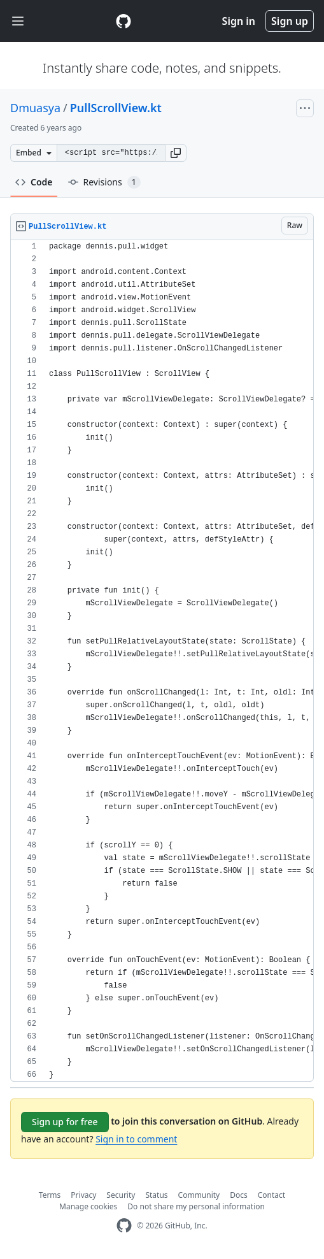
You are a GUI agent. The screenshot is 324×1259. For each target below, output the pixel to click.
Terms (50, 1195)
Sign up (289, 21)
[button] (176, 153)
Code (34, 182)
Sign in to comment (136, 1139)
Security (120, 1195)
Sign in (238, 21)
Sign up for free (65, 1122)
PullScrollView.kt (116, 107)
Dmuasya (35, 107)
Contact (271, 1195)
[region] (162, 661)
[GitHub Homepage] (124, 1226)
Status (156, 1195)
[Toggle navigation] (17, 21)
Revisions (104, 182)
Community (199, 1195)
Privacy (83, 1195)
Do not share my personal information (196, 1206)
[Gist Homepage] (123, 21)
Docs (239, 1195)
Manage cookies (88, 1206)
